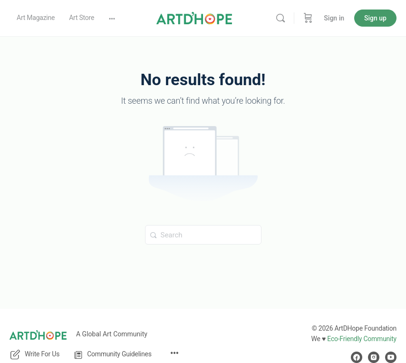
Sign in (334, 18)
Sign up (375, 18)
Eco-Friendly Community (361, 339)
